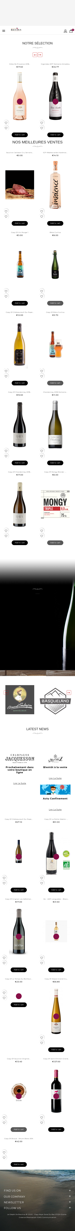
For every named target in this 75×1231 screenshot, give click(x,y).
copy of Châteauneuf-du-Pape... (20, 312)
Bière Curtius (55, 232)
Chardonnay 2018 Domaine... (55, 392)
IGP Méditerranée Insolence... (55, 152)
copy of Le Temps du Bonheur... (18, 979)
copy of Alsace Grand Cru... (56, 979)
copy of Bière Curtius (55, 312)
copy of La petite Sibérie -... (56, 819)
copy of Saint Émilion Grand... (56, 1059)
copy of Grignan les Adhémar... (18, 899)
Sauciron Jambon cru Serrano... (19, 152)
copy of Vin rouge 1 (19, 232)
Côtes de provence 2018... (19, 64)
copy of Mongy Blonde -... (55, 472)
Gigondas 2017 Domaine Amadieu (55, 64)
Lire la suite (19, 783)
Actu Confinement (55, 798)
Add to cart (20, 135)
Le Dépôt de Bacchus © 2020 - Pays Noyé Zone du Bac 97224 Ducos (36, 1214)
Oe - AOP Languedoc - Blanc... (56, 899)
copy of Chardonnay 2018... (19, 392)
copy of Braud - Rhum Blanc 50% (18, 1139)
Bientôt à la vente (55, 767)
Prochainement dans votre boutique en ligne (20, 770)
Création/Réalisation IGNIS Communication (37, 1217)
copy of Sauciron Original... (18, 1059)
